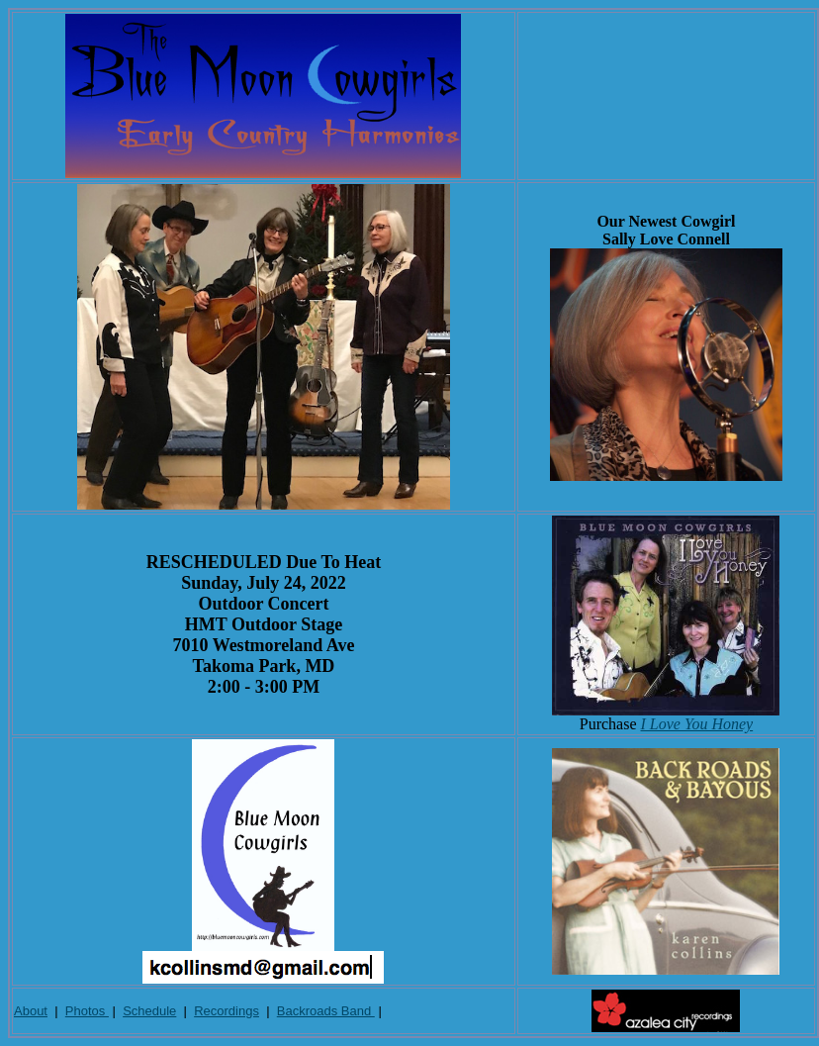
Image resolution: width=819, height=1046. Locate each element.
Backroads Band (326, 1010)
